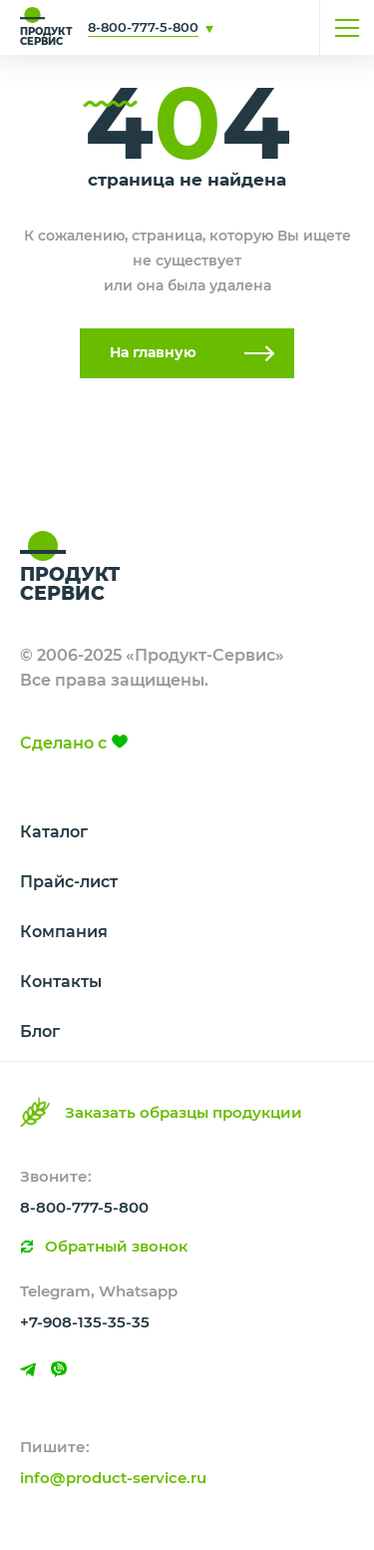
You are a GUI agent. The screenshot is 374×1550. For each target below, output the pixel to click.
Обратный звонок (116, 1246)
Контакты (61, 981)
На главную (153, 352)
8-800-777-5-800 (143, 27)
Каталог (54, 831)
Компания (64, 931)
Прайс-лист (69, 881)
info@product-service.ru (113, 1477)
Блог (40, 1031)
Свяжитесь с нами (244, 27)
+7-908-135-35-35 (85, 1321)
